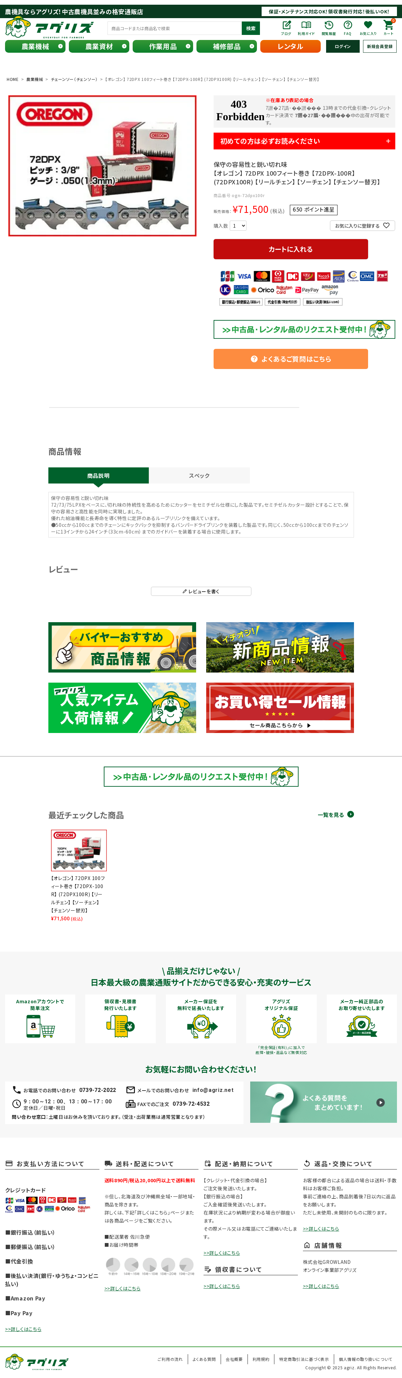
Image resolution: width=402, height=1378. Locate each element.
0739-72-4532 (191, 1104)
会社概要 (234, 1359)
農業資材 (99, 46)
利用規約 (261, 1359)
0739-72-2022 (97, 1090)
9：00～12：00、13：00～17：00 (67, 1101)
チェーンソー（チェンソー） (74, 79)
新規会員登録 (380, 46)
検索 (251, 28)
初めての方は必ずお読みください (270, 141)
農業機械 (35, 46)
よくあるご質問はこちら (290, 359)
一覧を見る (331, 815)
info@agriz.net (213, 1090)
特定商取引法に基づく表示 (304, 1359)
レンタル (290, 46)
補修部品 (227, 46)
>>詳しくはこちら (23, 1329)
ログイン (343, 46)
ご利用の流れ (170, 1359)
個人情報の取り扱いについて (365, 1359)
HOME (13, 79)
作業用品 (163, 46)
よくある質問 (204, 1359)
